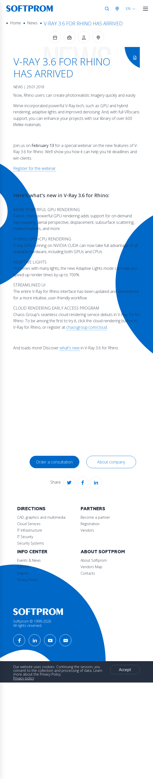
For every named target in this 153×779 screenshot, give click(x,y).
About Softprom (39, 618)
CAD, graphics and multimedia (41, 517)
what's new (70, 348)
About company (111, 462)
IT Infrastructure (29, 530)
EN (128, 8)
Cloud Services (29, 523)
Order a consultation (54, 462)
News (32, 23)
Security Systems (30, 543)
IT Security (25, 536)
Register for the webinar (34, 168)
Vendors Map (28, 633)
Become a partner (32, 560)
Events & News (29, 590)
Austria (118, 8)
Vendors (24, 573)
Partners (29, 552)
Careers (23, 597)
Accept (36, 746)
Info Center (32, 582)
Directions (31, 509)
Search (107, 8)
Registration (26, 566)
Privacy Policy (27, 609)
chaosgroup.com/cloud (86, 327)
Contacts (24, 640)
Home (15, 23)
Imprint (23, 603)
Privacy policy (23, 737)
